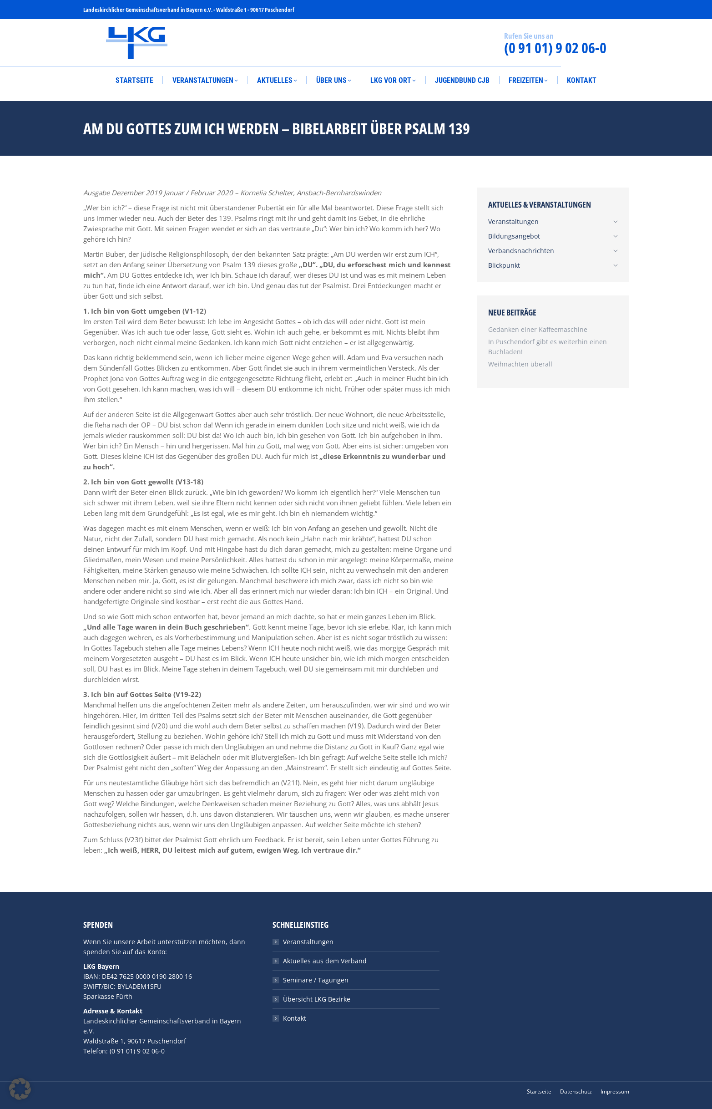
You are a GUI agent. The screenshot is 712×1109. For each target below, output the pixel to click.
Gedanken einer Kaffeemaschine (537, 329)
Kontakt (294, 1018)
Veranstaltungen (308, 941)
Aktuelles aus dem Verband (325, 960)
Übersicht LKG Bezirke (316, 999)
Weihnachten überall (520, 364)
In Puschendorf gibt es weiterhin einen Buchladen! (547, 346)
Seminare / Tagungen (315, 980)
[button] (20, 1089)
